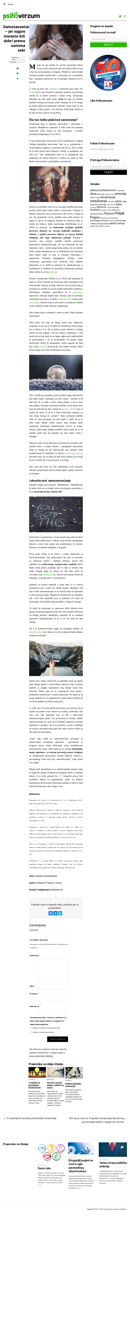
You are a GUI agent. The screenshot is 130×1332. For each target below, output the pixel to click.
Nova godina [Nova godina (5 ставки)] (103, 210)
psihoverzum (20, 60)
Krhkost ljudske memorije (73, 1085)
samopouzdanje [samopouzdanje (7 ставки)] (102, 224)
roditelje (42, 346)
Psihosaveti (21, 62)
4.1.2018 (22, 57)
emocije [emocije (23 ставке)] (120, 194)
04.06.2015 (72, 1157)
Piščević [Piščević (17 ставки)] (109, 213)
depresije (53, 272)
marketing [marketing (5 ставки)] (93, 207)
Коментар (34, 955)
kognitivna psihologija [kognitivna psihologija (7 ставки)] (98, 205)
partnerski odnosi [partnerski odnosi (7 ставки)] (96, 214)
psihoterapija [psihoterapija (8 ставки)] (121, 220)
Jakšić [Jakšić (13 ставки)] (118, 201)
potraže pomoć (35, 632)
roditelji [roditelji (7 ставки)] (93, 224)
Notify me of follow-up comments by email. (46, 1028)
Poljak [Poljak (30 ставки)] (119, 213)
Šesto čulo (44, 1168)
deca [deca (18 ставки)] (93, 194)
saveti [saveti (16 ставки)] (112, 223)
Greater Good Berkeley (46, 876)
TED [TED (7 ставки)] (101, 226)
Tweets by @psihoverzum (102, 149)
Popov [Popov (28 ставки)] (95, 217)
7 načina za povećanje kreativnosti (35, 1085)
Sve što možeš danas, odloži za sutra (55, 1085)
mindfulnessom (64, 299)
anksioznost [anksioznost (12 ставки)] (96, 190)
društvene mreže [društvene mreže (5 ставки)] (110, 194)
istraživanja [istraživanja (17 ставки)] (107, 197)
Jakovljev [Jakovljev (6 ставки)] (111, 201)
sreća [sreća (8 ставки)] (92, 226)
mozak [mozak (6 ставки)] (109, 207)
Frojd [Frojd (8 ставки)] (98, 197)
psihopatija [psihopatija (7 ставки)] (104, 221)
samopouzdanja (49, 574)
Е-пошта (34, 994)
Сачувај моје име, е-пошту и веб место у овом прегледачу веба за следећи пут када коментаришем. (48, 1020)
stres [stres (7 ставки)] (97, 226)
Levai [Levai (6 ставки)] (109, 205)
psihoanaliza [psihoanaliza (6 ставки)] (113, 218)
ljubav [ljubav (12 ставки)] (119, 204)
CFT (60, 776)
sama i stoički (70, 409)
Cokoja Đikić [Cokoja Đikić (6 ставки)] (120, 190)
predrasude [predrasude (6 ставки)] (104, 218)
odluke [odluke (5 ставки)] (110, 210)
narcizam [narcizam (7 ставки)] (115, 207)
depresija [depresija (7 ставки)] (100, 194)
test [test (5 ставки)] (104, 226)
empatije (53, 89)
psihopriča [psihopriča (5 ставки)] (112, 221)
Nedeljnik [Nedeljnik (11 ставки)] (94, 209)
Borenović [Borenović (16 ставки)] (109, 190)
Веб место (34, 1006)
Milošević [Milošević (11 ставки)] (101, 207)
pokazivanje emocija (73, 453)
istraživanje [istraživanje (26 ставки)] (98, 201)
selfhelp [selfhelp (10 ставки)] (121, 223)
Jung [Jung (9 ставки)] (124, 201)
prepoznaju (78, 292)
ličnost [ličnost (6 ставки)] (113, 205)
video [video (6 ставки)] (108, 226)
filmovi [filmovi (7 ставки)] (92, 198)
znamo (32, 92)
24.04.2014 (41, 1165)
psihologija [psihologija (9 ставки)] (94, 220)
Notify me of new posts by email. (43, 1032)
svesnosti (33, 302)
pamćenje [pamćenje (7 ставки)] (115, 210)
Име (32, 986)
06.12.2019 (103, 1160)
